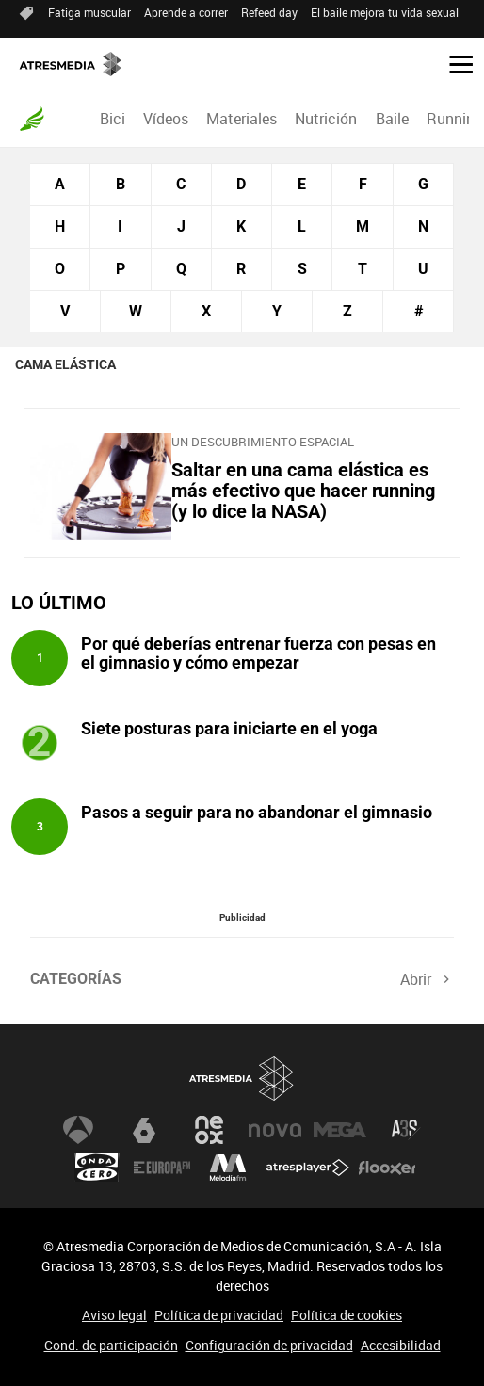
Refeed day (269, 12)
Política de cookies (346, 1315)
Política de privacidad (218, 1315)
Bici (112, 118)
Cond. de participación (111, 1345)
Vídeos (165, 118)
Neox (209, 1130)
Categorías (75, 979)
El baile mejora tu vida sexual (385, 12)
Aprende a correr (186, 12)
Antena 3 (78, 1130)
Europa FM (162, 1167)
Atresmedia (242, 1078)
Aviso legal (114, 1315)
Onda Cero (97, 1167)
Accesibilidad (401, 1345)
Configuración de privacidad (269, 1345)
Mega (340, 1130)
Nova (275, 1130)
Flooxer (387, 1167)
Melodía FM (228, 1167)
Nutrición (326, 118)
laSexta (144, 1130)
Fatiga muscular (89, 12)
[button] (454, 63)
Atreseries (406, 1130)
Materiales (241, 118)
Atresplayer (308, 1167)
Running (455, 118)
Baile (392, 118)
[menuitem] (112, 118)
